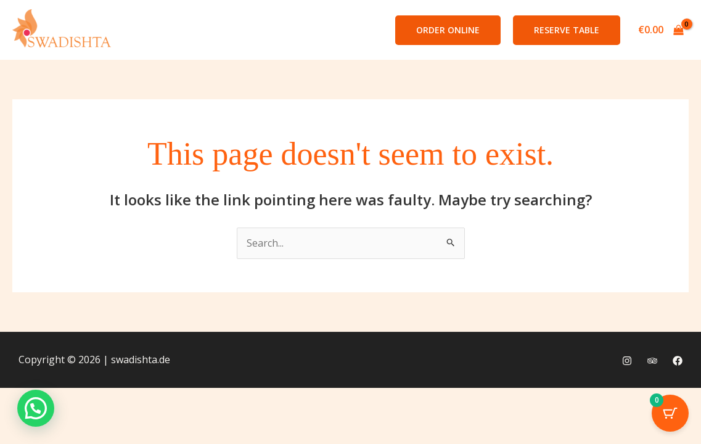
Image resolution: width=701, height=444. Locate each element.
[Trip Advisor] (652, 361)
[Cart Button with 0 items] (670, 413)
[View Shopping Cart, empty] (661, 30)
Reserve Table (566, 30)
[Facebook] (678, 361)
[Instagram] (627, 361)
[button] (448, 30)
